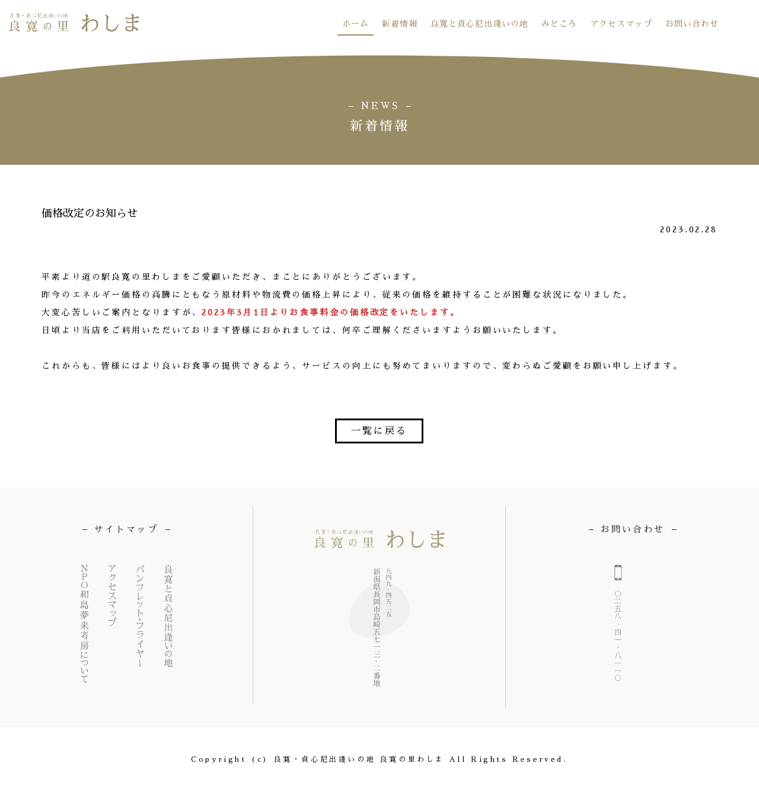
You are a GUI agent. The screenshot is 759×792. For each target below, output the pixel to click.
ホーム (355, 24)
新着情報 (399, 24)
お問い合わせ (692, 24)
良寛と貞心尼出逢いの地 (479, 24)
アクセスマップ (621, 24)
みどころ (559, 24)
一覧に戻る (379, 431)
